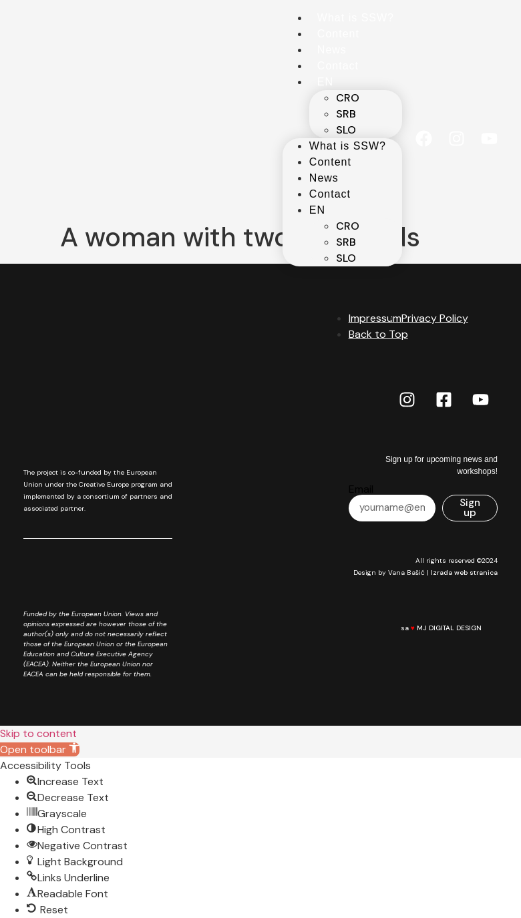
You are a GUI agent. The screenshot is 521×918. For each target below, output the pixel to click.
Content (338, 33)
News (332, 49)
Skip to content (38, 733)
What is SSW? (355, 17)
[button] (39, 749)
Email (361, 489)
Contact (338, 65)
